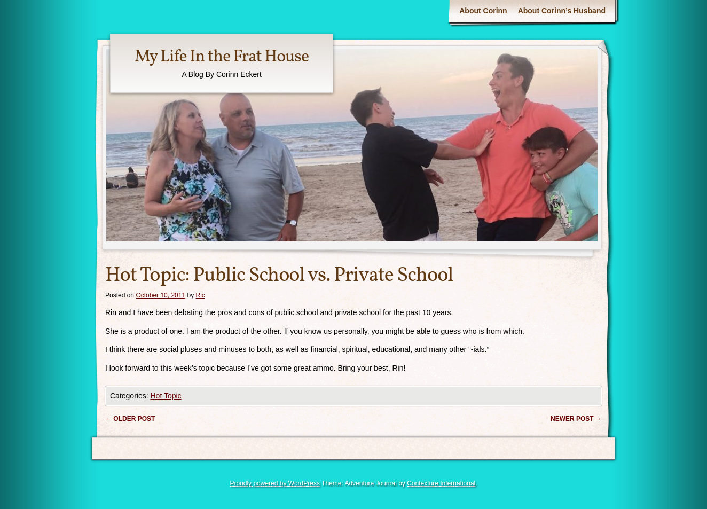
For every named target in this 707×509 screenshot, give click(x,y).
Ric (200, 295)
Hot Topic (165, 395)
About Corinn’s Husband (562, 10)
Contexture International (441, 483)
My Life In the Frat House (222, 57)
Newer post (576, 418)
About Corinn (483, 10)
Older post (130, 418)
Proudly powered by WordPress (275, 483)
